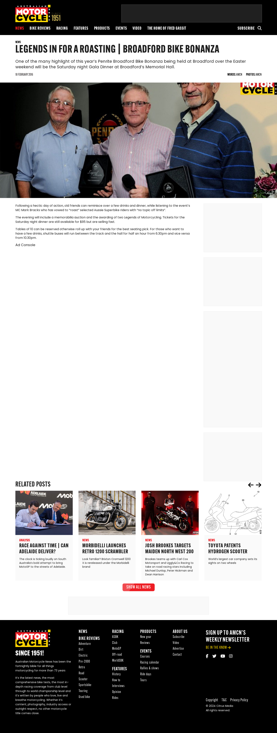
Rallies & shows (149, 668)
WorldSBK (117, 661)
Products (102, 28)
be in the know (216, 648)
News (19, 28)
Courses (145, 657)
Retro (82, 667)
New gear (145, 637)
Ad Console (25, 245)
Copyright (212, 700)
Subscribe (246, 28)
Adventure (85, 644)
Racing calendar (149, 662)
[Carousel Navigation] (255, 485)
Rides (115, 698)
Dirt (81, 650)
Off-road (117, 655)
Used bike (84, 697)
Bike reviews (40, 28)
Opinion (116, 692)
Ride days (145, 674)
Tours (143, 680)
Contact (177, 655)
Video (137, 28)
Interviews (118, 686)
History (116, 674)
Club (114, 643)
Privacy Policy (239, 700)
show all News (138, 587)
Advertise (178, 649)
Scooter (83, 679)
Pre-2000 (84, 662)
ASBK (115, 637)
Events (121, 28)
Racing (62, 28)
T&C (224, 700)
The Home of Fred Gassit (166, 28)
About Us (180, 632)
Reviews (145, 643)
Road (81, 673)
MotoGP (116, 649)
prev (251, 485)
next (258, 485)
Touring (83, 691)
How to (116, 680)
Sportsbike (85, 685)
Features (81, 28)
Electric (83, 656)
